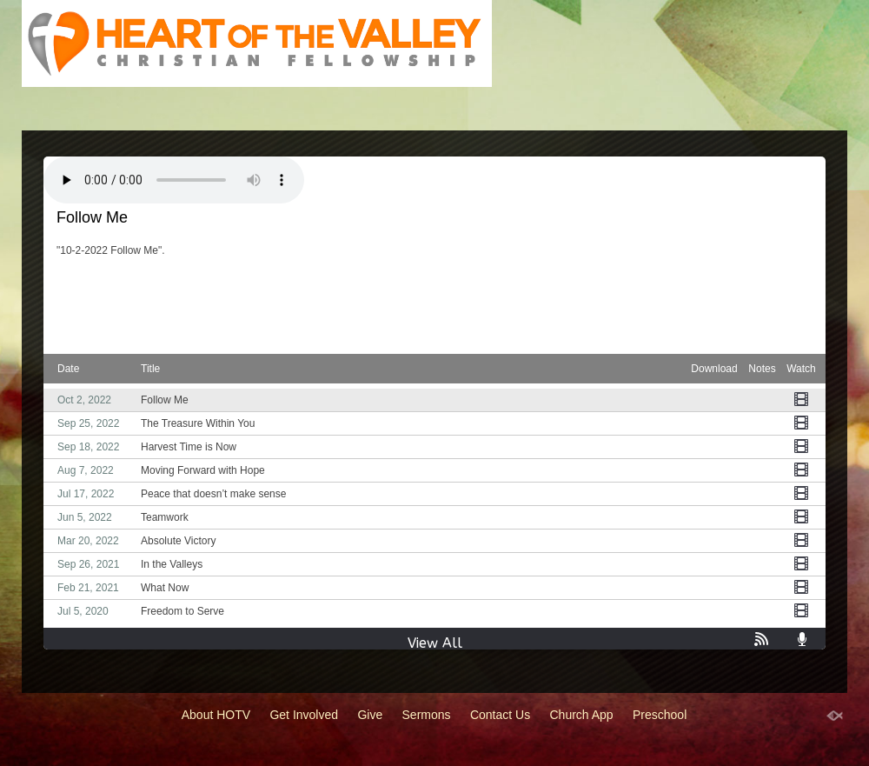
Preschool (660, 715)
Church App (582, 715)
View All (435, 643)
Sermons (426, 715)
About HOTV (216, 715)
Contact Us (500, 715)
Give (369, 715)
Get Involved (303, 715)
